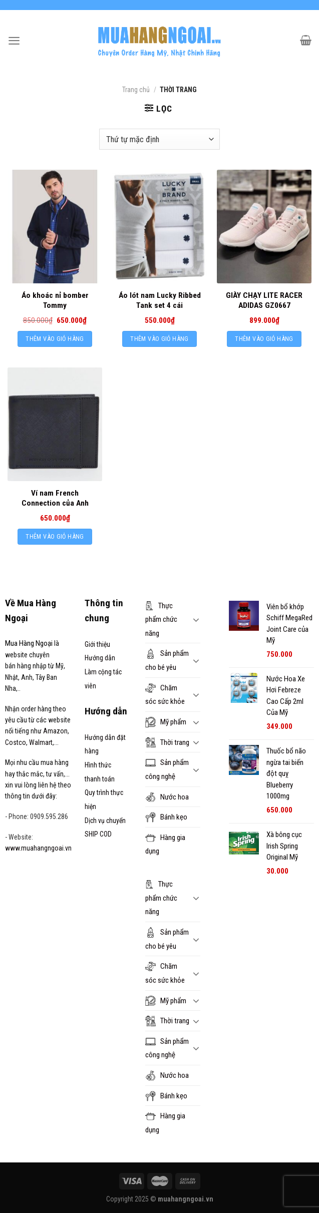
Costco (15, 742)
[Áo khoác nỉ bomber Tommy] (55, 226)
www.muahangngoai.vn (38, 848)
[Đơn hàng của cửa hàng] (159, 139)
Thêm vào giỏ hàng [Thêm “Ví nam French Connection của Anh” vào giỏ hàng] (55, 536)
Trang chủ (136, 90)
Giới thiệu (97, 644)
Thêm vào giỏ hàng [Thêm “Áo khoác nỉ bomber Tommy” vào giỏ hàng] (55, 338)
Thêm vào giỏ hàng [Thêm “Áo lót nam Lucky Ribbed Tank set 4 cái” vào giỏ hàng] (159, 338)
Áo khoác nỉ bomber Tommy (55, 300)
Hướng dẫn (100, 658)
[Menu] (14, 41)
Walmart (41, 742)
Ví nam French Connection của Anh (55, 498)
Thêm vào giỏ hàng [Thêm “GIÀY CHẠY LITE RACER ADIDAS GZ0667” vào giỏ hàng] (264, 338)
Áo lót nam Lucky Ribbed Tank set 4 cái (160, 300)
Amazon (55, 731)
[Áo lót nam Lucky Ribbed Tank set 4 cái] (159, 226)
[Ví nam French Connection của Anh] (55, 424)
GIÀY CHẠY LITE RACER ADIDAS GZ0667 (264, 300)
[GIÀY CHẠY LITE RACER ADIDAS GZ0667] (264, 226)
